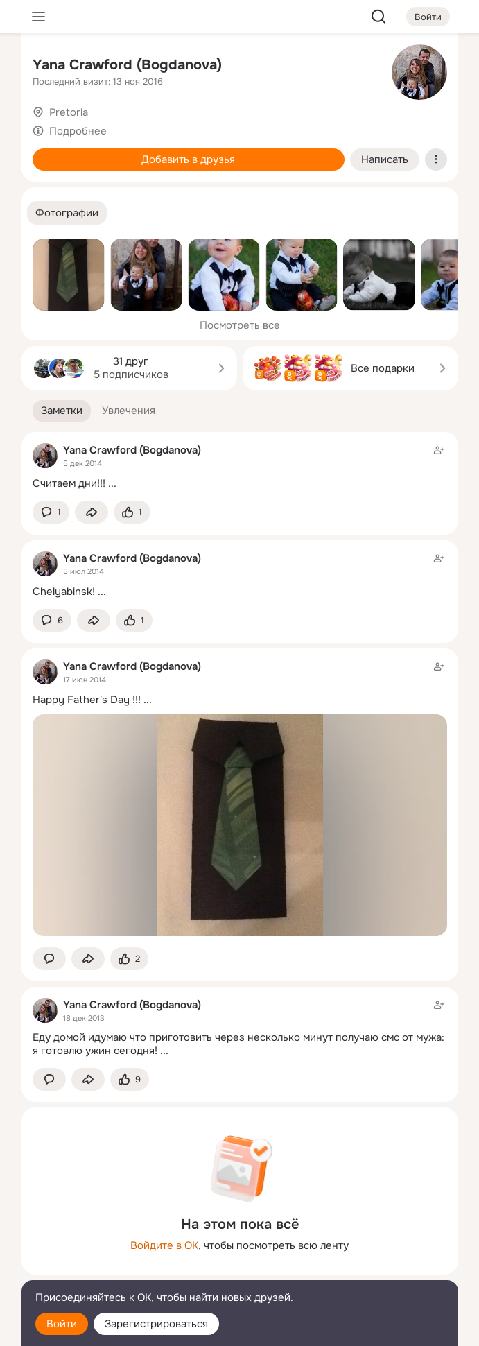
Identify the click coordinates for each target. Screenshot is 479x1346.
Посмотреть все (240, 325)
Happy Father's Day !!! (87, 700)
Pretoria (68, 112)
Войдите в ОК (164, 1245)
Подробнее (78, 131)
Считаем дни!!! (69, 483)
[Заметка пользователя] (240, 466)
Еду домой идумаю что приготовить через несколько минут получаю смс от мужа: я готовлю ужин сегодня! (238, 1044)
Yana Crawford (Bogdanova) (127, 65)
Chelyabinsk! (64, 591)
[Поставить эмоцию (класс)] (132, 512)
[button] (67, 213)
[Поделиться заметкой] (91, 512)
